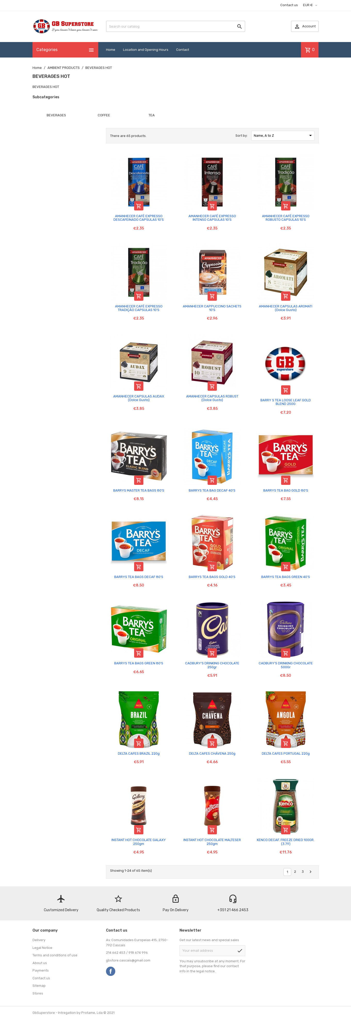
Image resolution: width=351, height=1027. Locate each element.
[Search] (176, 26)
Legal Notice (42, 948)
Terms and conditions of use (54, 955)
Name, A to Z (284, 135)
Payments (40, 970)
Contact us (289, 5)
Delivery (38, 940)
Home (110, 50)
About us (39, 963)
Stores (37, 993)
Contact (182, 50)
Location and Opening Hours (145, 50)
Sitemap (39, 986)
